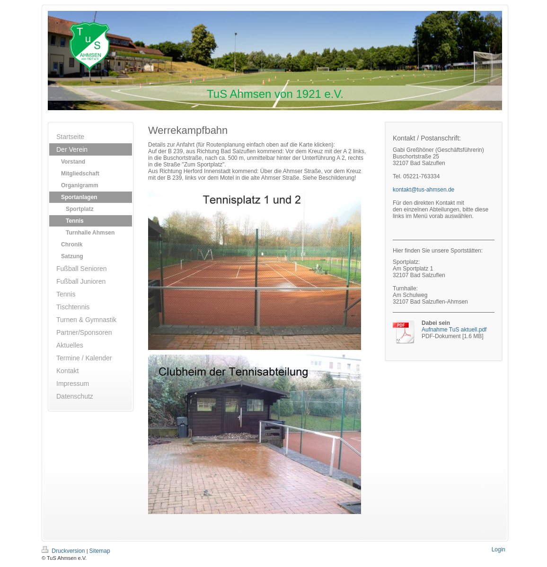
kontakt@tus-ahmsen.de (423, 189)
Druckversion (64, 551)
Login (498, 549)
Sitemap (99, 551)
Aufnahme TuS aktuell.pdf (454, 329)
